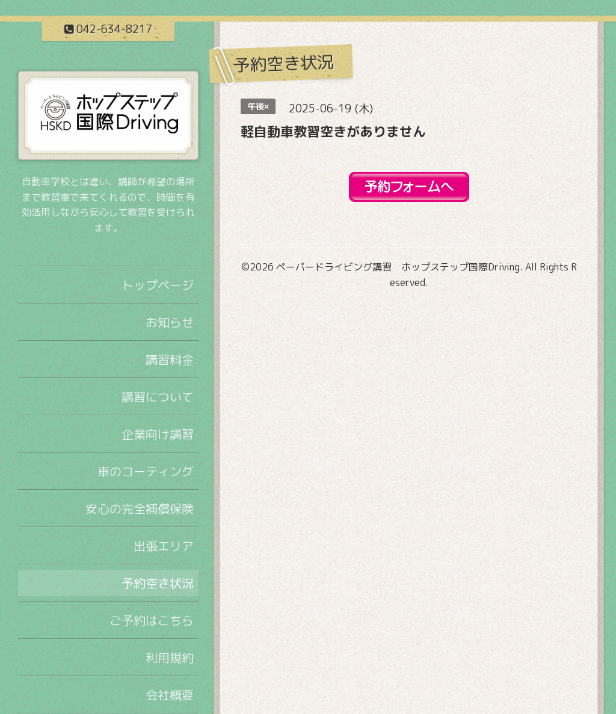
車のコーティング (145, 471)
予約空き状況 (158, 583)
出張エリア (164, 545)
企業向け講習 (158, 434)
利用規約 (170, 657)
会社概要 (170, 694)
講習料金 (170, 359)
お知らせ (170, 322)
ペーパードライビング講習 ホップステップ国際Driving (398, 266)
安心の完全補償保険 (139, 508)
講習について (158, 396)
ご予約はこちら (151, 620)
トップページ (158, 284)
